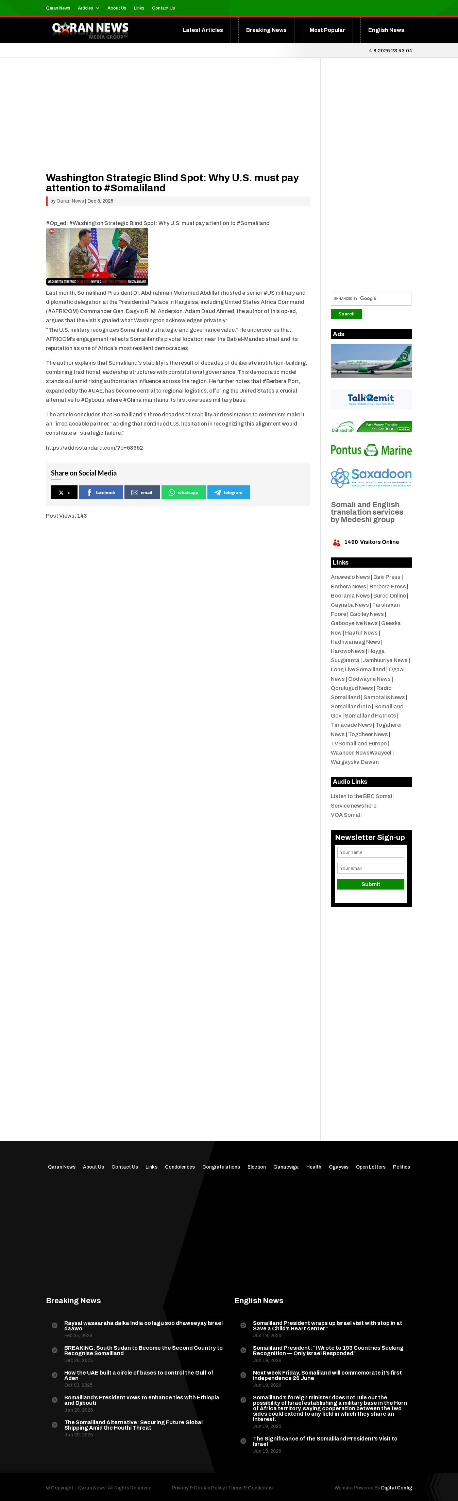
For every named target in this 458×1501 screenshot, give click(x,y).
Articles (85, 8)
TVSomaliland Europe (359, 743)
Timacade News (351, 725)
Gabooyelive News (354, 623)
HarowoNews (348, 651)
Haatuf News (361, 633)
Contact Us (163, 8)
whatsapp (183, 492)
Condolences (180, 1167)
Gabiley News (367, 614)
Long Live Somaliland (358, 669)
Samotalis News (384, 697)
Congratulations (221, 1167)
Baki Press (387, 577)
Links (139, 8)
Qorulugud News (352, 688)
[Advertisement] (178, 125)
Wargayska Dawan (355, 762)
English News (386, 30)
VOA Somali (346, 815)
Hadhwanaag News (355, 642)
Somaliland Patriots (370, 716)
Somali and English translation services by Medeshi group (367, 512)
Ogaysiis (339, 1167)
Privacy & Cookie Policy (198, 1487)
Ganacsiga (286, 1167)
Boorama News (350, 596)
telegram (228, 492)
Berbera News (348, 586)
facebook (100, 492)
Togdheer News (368, 734)
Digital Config (396, 1487)
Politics (401, 1167)
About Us (116, 8)
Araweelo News (350, 577)
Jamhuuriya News (385, 660)
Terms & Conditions (250, 1487)
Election (257, 1167)
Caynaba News (350, 605)
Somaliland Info (351, 706)
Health (313, 1167)
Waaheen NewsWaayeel (361, 753)
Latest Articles (203, 30)
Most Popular (327, 30)
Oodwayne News (369, 679)
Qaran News (58, 8)
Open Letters (371, 1167)
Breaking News (266, 30)
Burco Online (389, 596)
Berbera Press (388, 586)
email (141, 492)
